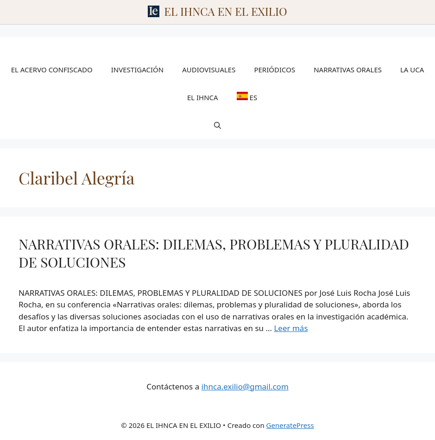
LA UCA (412, 69)
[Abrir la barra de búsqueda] (217, 125)
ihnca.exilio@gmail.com (245, 386)
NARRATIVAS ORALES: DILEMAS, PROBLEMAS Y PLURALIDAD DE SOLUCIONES (214, 253)
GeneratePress (290, 425)
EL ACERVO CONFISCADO (52, 69)
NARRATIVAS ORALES (348, 69)
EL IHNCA (202, 97)
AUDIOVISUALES (208, 69)
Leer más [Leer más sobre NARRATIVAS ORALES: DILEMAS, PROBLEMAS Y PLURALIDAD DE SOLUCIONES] (291, 328)
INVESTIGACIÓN (137, 69)
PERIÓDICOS (274, 69)
